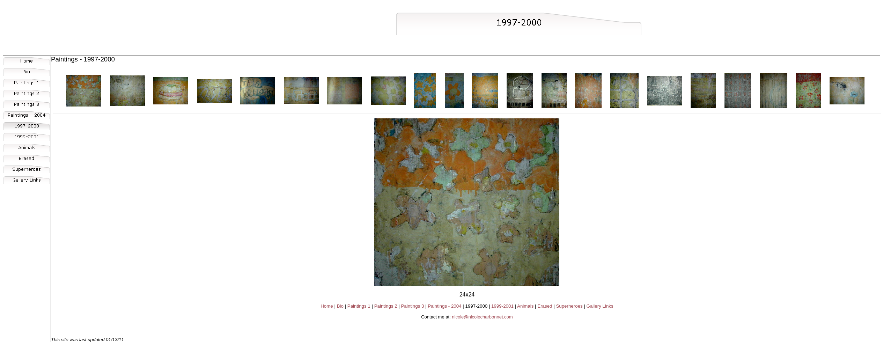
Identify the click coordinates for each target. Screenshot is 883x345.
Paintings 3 (412, 306)
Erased (544, 306)
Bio (340, 306)
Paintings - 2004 (444, 306)
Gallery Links (600, 306)
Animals (525, 306)
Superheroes (569, 306)
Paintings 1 (358, 306)
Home (327, 306)
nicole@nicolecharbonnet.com (482, 317)
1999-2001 (502, 306)
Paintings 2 (385, 306)
